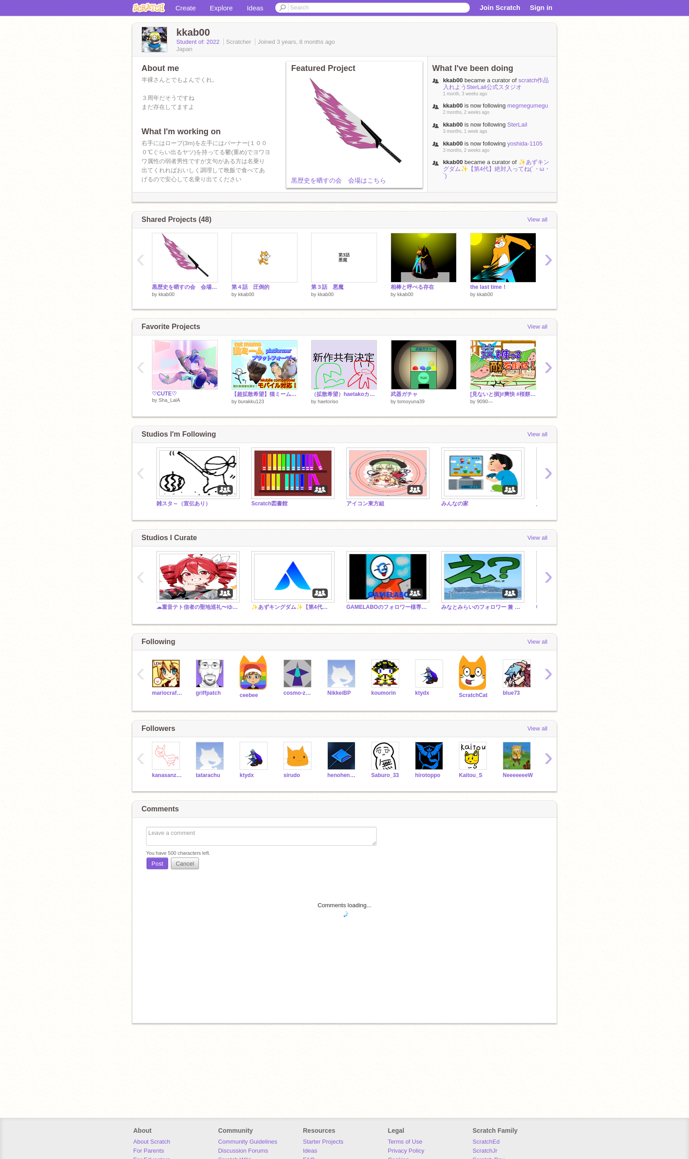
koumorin (383, 693)
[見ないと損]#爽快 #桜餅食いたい (503, 394)
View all (537, 219)
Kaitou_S (470, 775)
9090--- (485, 401)
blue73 (511, 693)
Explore (221, 8)
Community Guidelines (247, 1141)
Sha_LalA (169, 400)
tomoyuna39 (411, 401)
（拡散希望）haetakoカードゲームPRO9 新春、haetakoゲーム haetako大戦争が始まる (344, 394)
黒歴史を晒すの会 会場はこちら (338, 180)
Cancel (185, 863)
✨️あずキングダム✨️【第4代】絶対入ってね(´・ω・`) (496, 169)
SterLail (517, 124)
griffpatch (208, 693)
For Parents (148, 1150)
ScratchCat (473, 695)
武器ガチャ (404, 394)
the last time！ (491, 287)
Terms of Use (405, 1141)
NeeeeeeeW (518, 775)
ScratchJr (484, 1150)
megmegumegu (527, 105)
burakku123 (251, 401)
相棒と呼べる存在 (412, 287)
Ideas (255, 8)
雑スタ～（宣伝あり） (183, 503)
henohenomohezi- (342, 775)
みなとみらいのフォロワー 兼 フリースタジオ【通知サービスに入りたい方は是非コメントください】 (482, 607)
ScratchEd (486, 1141)
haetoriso (328, 401)
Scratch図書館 (269, 503)
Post (157, 863)
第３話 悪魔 (327, 287)
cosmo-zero (298, 693)
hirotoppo (427, 775)
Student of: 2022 (198, 41)
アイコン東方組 (365, 503)
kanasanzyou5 (167, 775)
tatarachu (208, 775)
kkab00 (167, 294)
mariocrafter (167, 693)
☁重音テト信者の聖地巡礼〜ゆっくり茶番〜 (197, 607)
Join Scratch (500, 7)
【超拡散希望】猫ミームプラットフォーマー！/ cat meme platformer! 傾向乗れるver (264, 394)
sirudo (291, 775)
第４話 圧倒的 (250, 287)
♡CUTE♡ (164, 394)
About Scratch (151, 1141)
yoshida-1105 (525, 143)
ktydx (422, 693)
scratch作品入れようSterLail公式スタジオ (506, 83)
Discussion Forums (243, 1150)
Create (185, 8)
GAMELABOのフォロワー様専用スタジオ (387, 607)
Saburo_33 (385, 775)
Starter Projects (323, 1141)
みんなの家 (454, 503)
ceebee (249, 695)
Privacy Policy (406, 1150)
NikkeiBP (339, 693)
